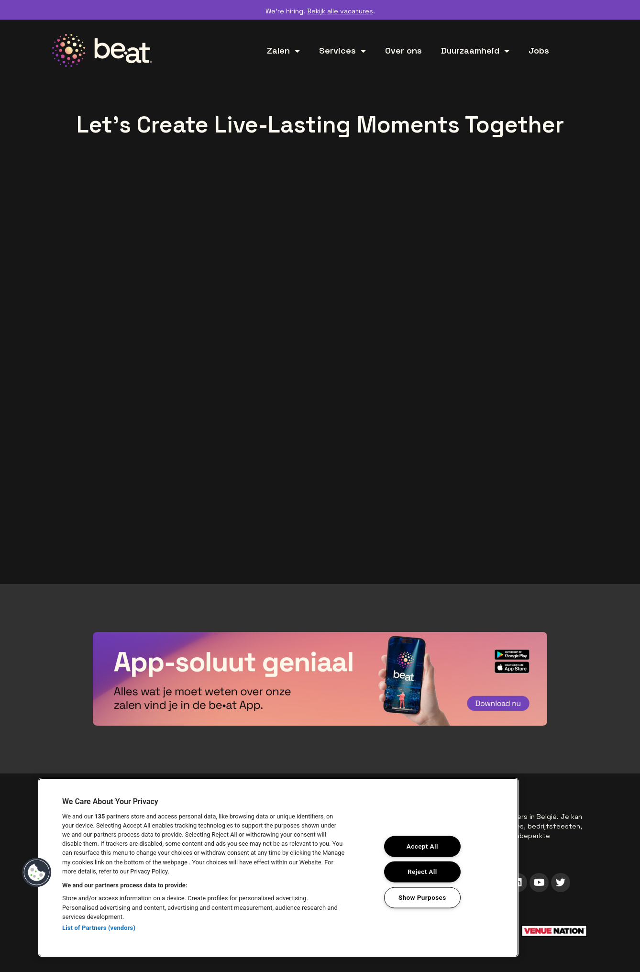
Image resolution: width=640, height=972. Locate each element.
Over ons (403, 50)
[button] (37, 872)
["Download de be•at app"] (320, 679)
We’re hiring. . (320, 11)
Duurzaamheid (475, 51)
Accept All (422, 846)
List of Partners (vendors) (98, 927)
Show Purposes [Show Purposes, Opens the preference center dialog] (422, 898)
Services (342, 51)
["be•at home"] (102, 50)
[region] (278, 867)
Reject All (422, 872)
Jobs (539, 50)
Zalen (283, 51)
